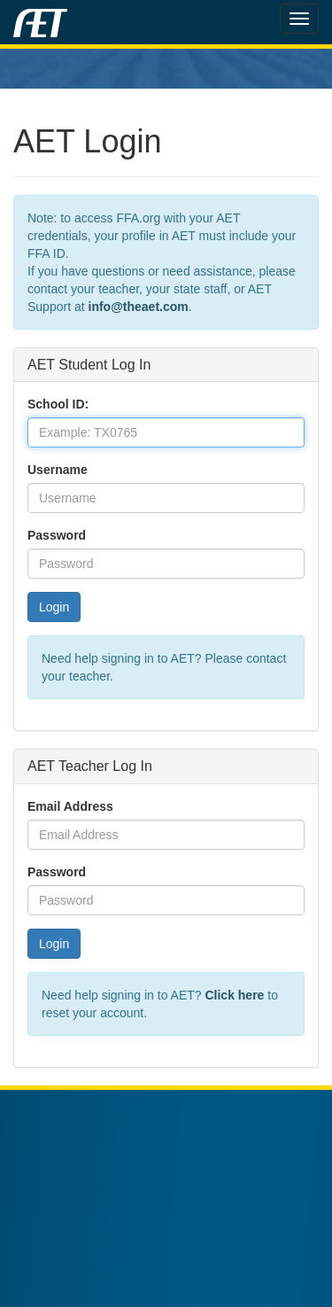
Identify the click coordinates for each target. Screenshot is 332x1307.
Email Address (70, 806)
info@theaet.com (139, 307)
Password (56, 535)
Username (57, 470)
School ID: (58, 404)
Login (54, 607)
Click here (234, 995)
